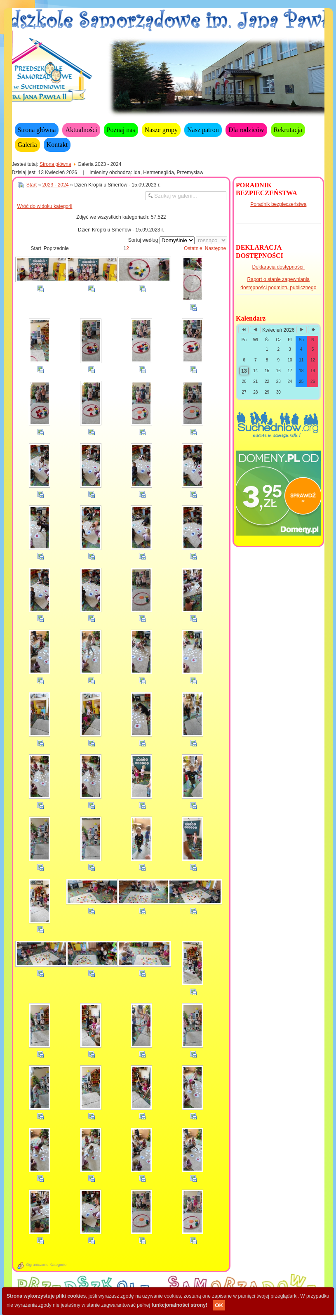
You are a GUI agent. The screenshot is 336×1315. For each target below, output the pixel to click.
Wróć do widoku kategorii (45, 206)
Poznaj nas (121, 129)
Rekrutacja (288, 129)
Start (31, 185)
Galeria (27, 144)
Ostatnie (193, 248)
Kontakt (57, 144)
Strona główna (37, 129)
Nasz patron (203, 129)
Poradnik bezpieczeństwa (278, 204)
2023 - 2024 (55, 185)
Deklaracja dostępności (278, 267)
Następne (215, 248)
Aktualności (81, 129)
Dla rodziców (246, 129)
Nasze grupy (161, 129)
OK (219, 1305)
